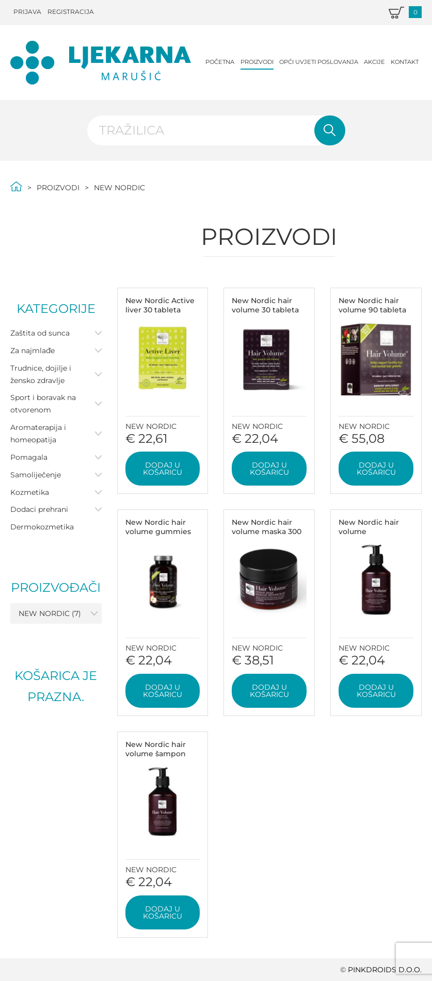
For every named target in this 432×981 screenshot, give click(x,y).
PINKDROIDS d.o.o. (385, 969)
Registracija (70, 11)
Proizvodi (257, 61)
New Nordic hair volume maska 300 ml (266, 531)
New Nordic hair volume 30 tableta (265, 305)
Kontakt (405, 61)
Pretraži (329, 130)
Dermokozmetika (42, 526)
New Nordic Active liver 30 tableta (160, 305)
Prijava (27, 11)
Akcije (374, 61)
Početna (219, 61)
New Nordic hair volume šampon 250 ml (155, 754)
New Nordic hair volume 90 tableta (372, 305)
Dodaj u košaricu (162, 468)
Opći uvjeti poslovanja (318, 61)
